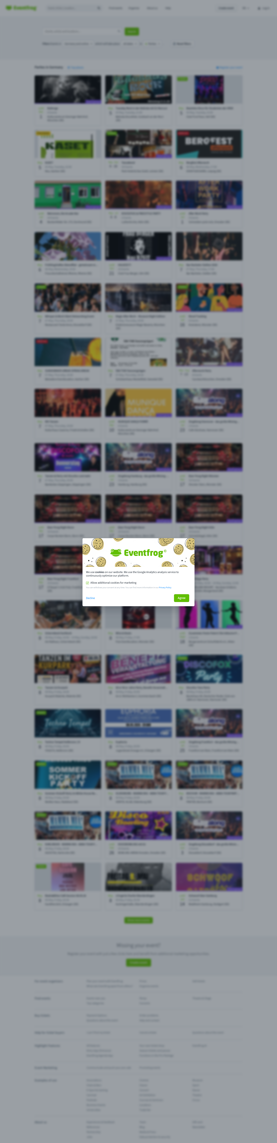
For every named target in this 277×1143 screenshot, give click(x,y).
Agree (181, 598)
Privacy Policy (165, 587)
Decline (90, 598)
